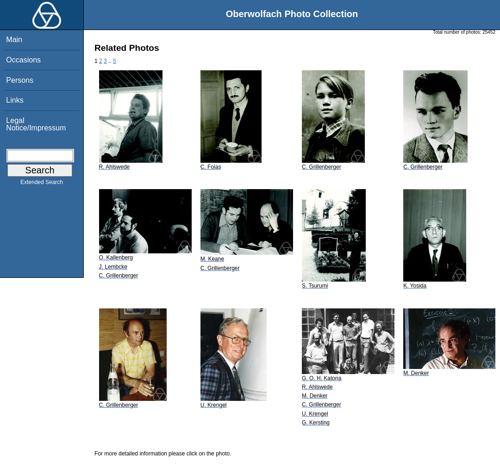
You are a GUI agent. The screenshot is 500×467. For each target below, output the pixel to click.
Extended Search (41, 184)
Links (14, 100)
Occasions (23, 60)
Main (14, 39)
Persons (19, 80)
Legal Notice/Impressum (36, 124)
